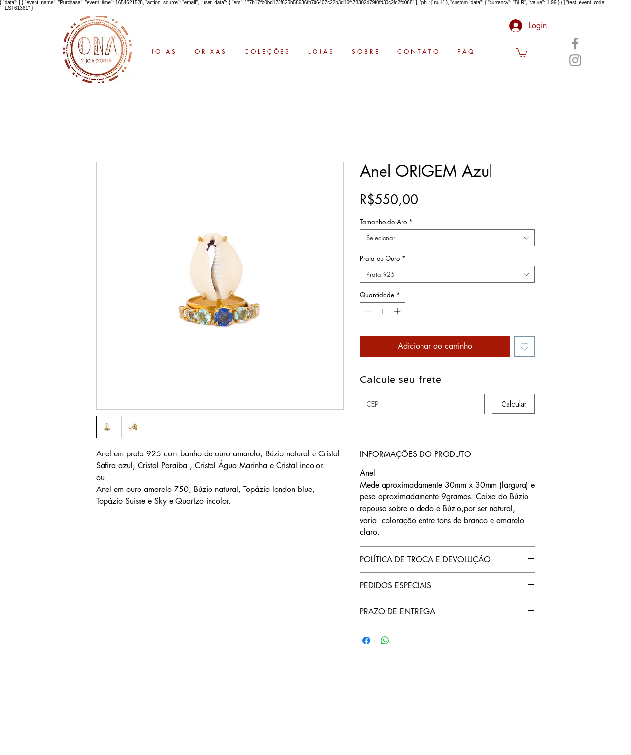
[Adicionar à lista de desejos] (524, 346)
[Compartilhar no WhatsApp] (385, 640)
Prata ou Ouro (383, 258)
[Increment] (398, 311)
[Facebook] (575, 43)
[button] (521, 52)
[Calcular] (513, 404)
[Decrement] (367, 311)
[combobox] (447, 237)
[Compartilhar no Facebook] (366, 640)
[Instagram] (575, 60)
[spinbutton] (382, 311)
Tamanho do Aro (386, 222)
